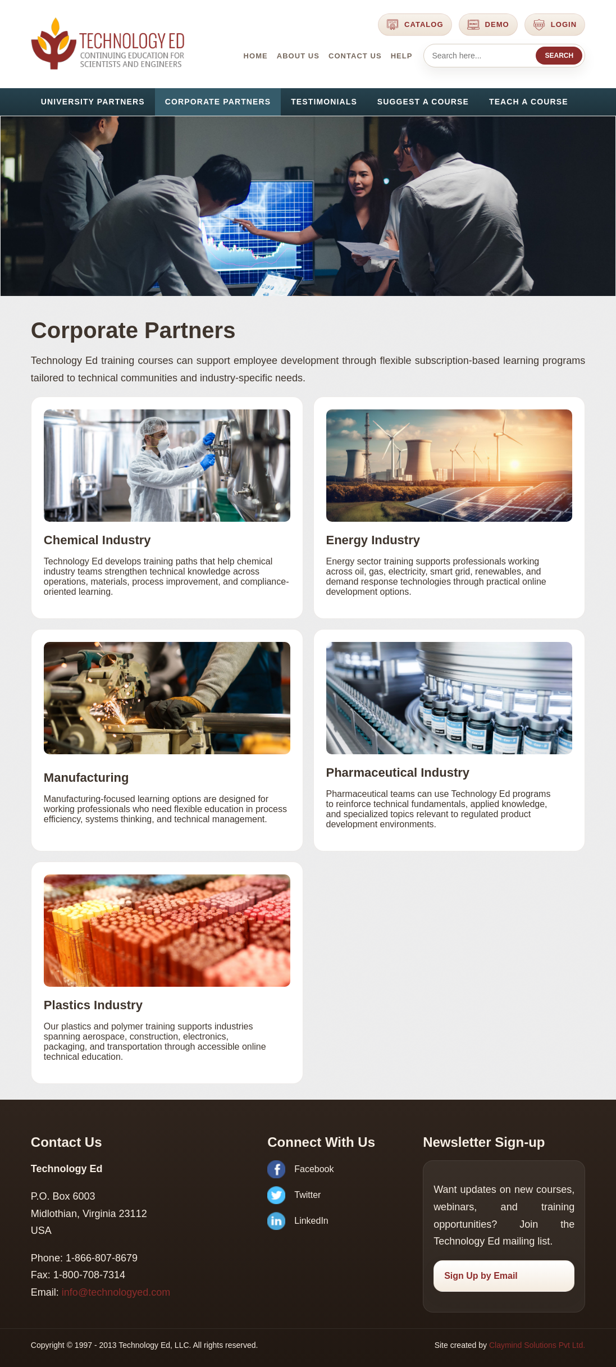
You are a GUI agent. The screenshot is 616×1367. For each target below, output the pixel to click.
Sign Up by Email (481, 1276)
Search (559, 56)
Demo (488, 25)
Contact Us (355, 56)
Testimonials (324, 101)
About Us (298, 56)
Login (555, 25)
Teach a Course (528, 101)
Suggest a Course (423, 101)
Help (402, 56)
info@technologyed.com (116, 1292)
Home (256, 56)
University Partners (93, 101)
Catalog (415, 25)
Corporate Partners (218, 101)
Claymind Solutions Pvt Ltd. (537, 1345)
